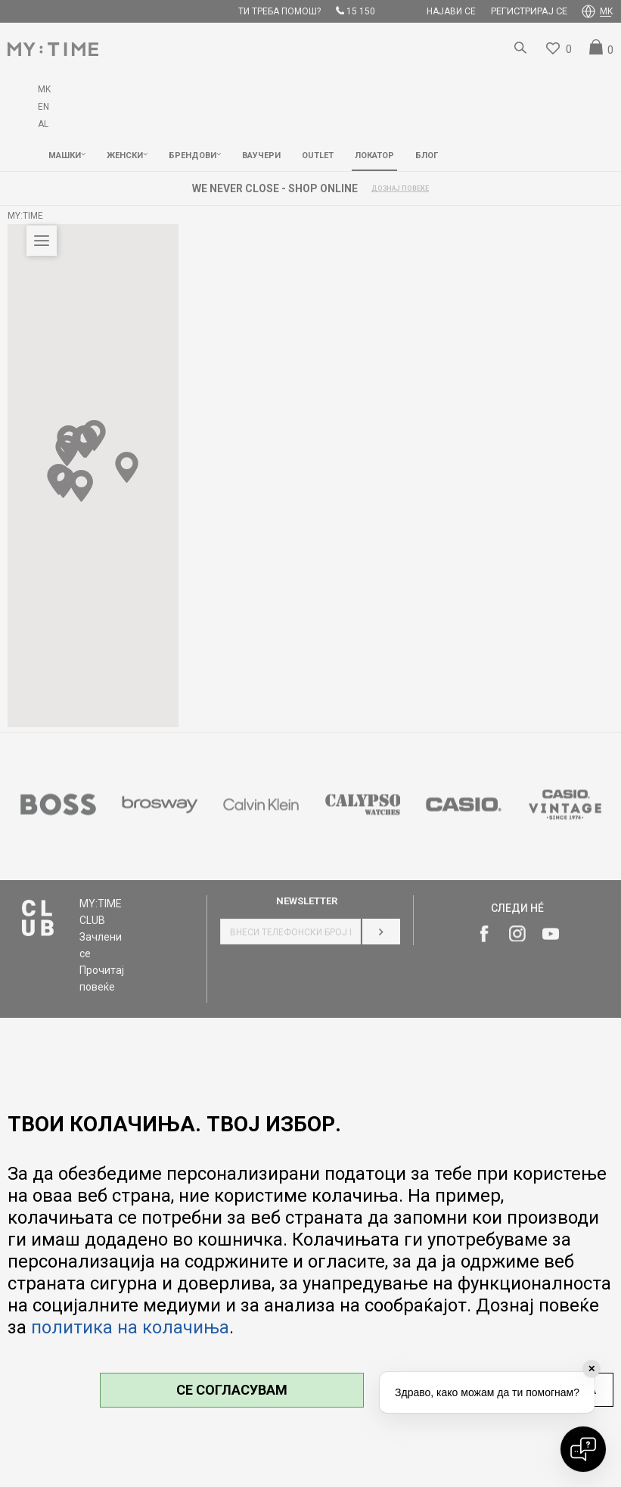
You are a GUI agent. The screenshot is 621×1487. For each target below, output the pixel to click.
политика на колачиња (130, 1327)
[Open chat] (583, 1449)
